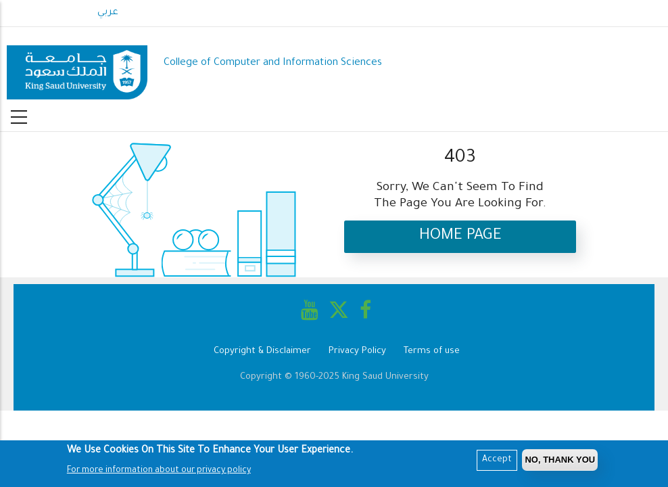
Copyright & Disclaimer (262, 351)
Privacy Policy (357, 351)
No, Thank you (560, 461)
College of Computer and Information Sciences (273, 63)
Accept (497, 461)
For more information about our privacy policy (159, 471)
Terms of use (432, 351)
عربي (107, 12)
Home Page (460, 236)
